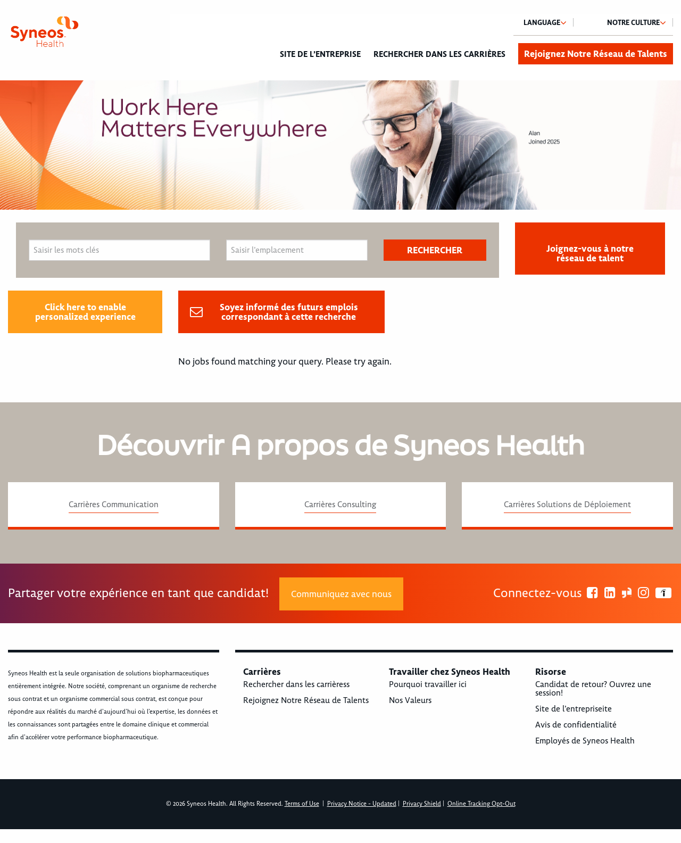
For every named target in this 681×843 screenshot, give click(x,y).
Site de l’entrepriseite (573, 709)
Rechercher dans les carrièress (296, 684)
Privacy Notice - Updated (361, 804)
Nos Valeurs (410, 700)
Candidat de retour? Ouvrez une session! (593, 688)
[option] (340, 145)
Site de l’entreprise (320, 54)
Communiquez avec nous (341, 594)
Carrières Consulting (340, 504)
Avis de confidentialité (576, 725)
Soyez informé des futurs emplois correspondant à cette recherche (289, 312)
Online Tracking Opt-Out (481, 804)
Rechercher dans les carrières (439, 54)
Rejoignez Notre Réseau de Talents (595, 54)
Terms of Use (302, 804)
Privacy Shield (422, 804)
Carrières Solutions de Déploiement (567, 504)
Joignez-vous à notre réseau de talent (590, 253)
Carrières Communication (114, 504)
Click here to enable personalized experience (85, 312)
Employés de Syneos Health (585, 741)
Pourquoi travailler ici (428, 684)
